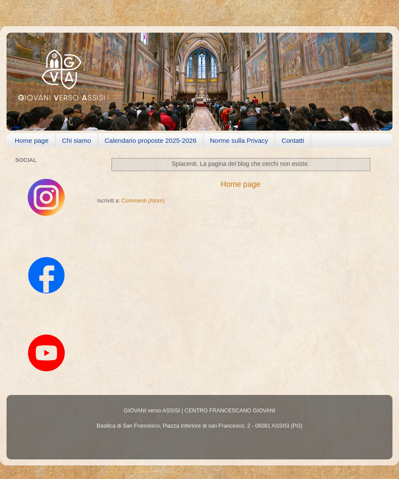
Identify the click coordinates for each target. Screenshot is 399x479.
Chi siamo (76, 140)
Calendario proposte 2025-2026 (150, 140)
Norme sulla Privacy (239, 140)
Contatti (292, 140)
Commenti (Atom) (143, 201)
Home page (32, 140)
